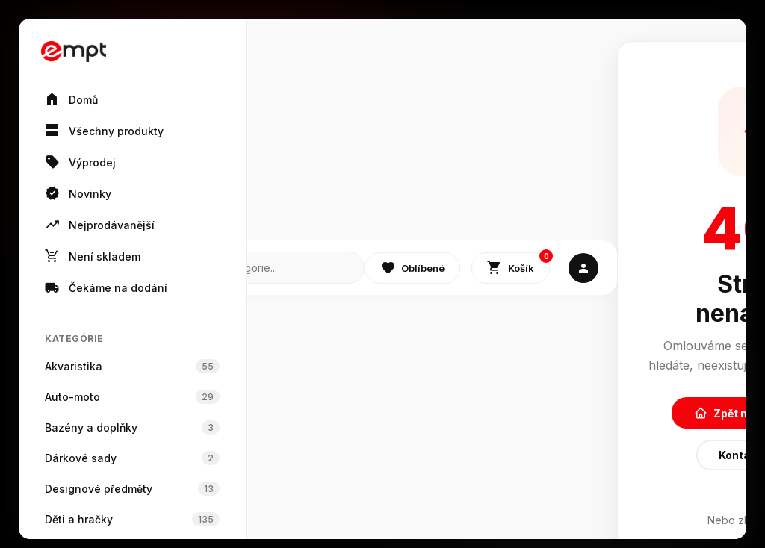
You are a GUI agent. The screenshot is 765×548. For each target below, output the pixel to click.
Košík (518, 264)
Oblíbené (412, 268)
